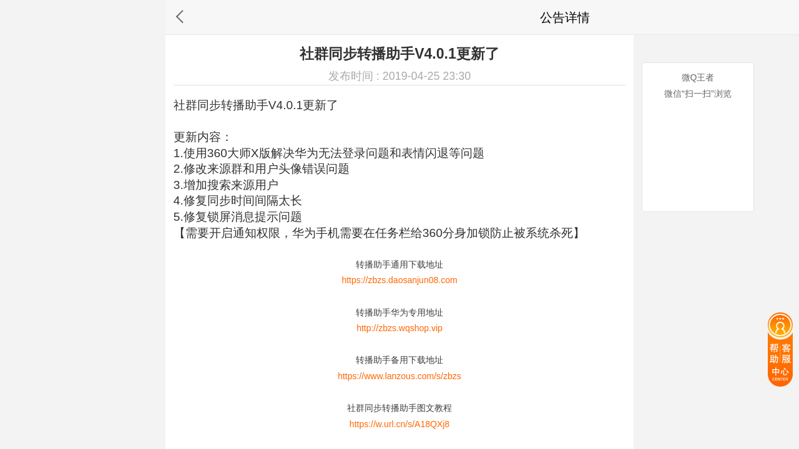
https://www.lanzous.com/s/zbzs (399, 376)
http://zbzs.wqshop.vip (399, 328)
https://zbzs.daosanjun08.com (399, 280)
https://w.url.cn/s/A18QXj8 (399, 424)
